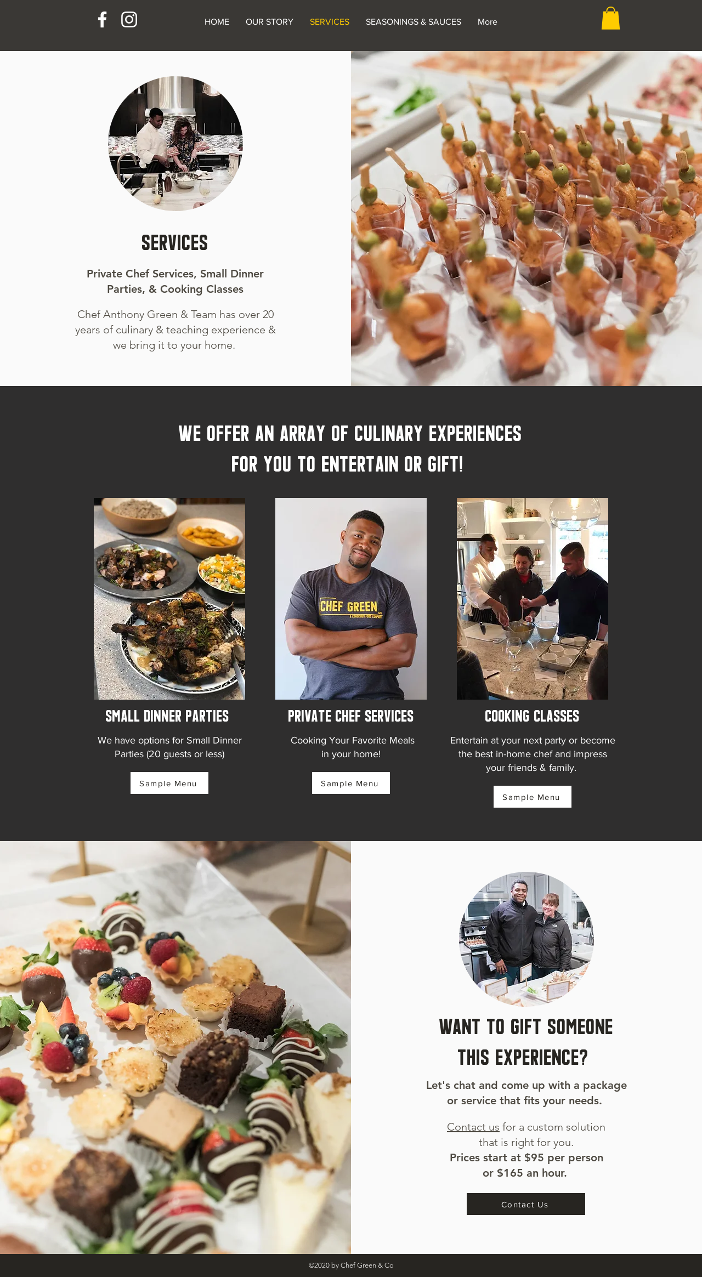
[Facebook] (102, 19)
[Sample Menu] (169, 783)
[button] (610, 18)
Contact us (473, 1126)
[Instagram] (129, 19)
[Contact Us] (526, 1204)
